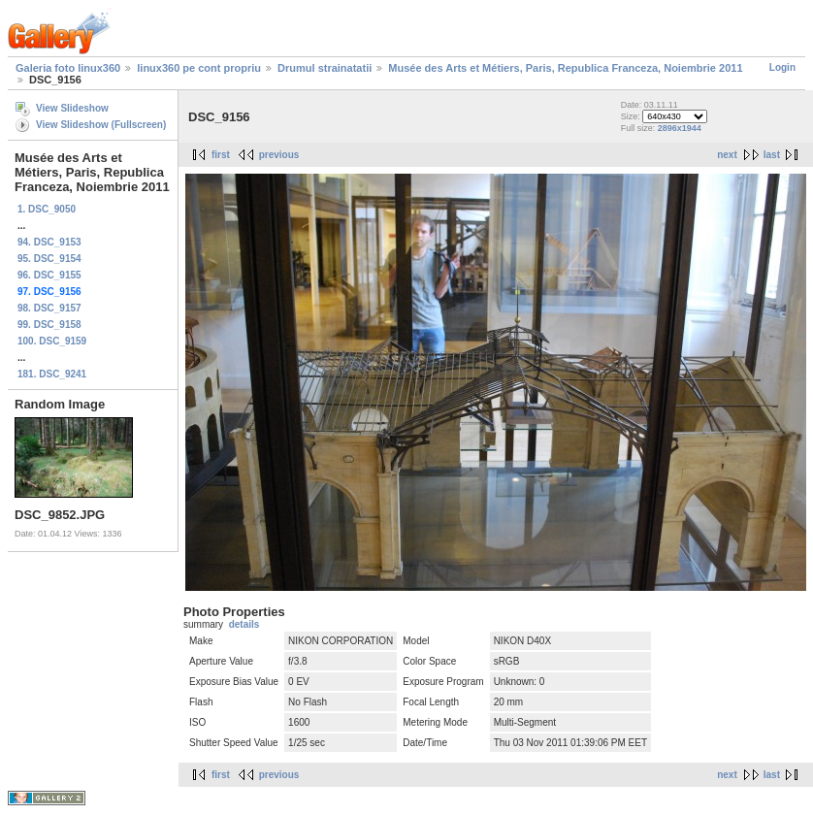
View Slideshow (72, 108)
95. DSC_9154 (49, 258)
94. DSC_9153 (49, 242)
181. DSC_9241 (51, 374)
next (727, 154)
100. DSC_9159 (51, 341)
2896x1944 (679, 128)
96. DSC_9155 (49, 275)
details (244, 624)
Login (782, 67)
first (220, 154)
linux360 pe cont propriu (199, 68)
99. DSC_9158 (49, 324)
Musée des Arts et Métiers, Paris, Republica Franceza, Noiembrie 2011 (565, 68)
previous (279, 154)
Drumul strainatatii (324, 68)
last (772, 154)
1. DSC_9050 (46, 209)
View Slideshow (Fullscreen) (101, 124)
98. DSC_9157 (49, 308)
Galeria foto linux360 (68, 68)
